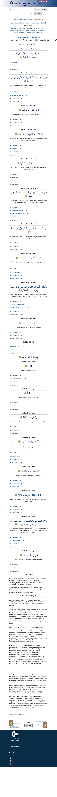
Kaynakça (12, 752)
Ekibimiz (14, 744)
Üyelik (36, 1)
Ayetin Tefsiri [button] (15, 148)
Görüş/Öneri (15, 746)
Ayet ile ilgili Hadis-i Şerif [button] (18, 213)
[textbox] (21, 13)
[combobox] (21, 13)
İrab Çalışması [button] (15, 66)
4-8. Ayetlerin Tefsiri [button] (17, 456)
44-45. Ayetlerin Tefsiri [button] (18, 95)
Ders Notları (26, 3)
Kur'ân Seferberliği (37, 3)
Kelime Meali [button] (15, 62)
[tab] (29, 63)
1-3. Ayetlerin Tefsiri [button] (17, 378)
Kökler (25, 5)
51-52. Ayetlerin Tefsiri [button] (18, 304)
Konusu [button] (13, 353)
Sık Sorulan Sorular (15, 755)
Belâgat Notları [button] (15, 69)
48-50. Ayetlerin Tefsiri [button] (18, 210)
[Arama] (21, 9)
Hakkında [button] (14, 346)
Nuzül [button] (12, 350)
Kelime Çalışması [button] (16, 272)
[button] (11, 40)
